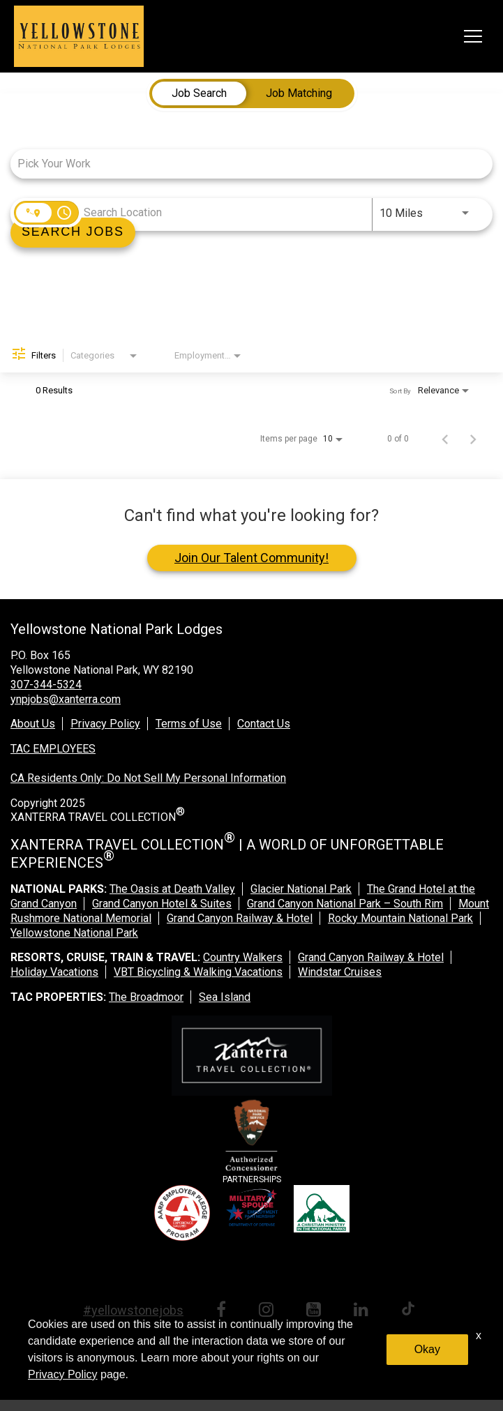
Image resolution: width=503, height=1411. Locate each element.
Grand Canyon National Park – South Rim (345, 903)
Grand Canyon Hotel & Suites (162, 903)
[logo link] (79, 36)
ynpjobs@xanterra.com (65, 699)
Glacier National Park (301, 889)
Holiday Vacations (54, 972)
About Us (32, 723)
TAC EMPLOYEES (53, 748)
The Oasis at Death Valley (172, 889)
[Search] (72, 233)
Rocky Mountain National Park (400, 918)
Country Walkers (243, 957)
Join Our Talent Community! (251, 557)
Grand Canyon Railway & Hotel (240, 918)
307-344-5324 (46, 684)
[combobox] (244, 164)
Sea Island (224, 997)
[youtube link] (316, 1311)
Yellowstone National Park (74, 933)
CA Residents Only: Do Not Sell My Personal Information (148, 778)
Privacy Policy (105, 723)
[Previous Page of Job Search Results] (445, 439)
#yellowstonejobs (133, 1310)
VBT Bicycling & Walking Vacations (198, 972)
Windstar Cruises (340, 972)
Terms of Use (189, 723)
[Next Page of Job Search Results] (473, 439)
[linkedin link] (363, 1311)
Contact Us (263, 723)
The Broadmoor (146, 997)
